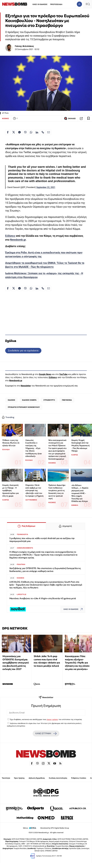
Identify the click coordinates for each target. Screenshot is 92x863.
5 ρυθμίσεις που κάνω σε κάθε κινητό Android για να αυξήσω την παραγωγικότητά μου (42, 540)
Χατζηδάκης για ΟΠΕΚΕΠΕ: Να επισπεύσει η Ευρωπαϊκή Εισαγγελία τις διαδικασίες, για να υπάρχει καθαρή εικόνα (45, 570)
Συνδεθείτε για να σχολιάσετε (23, 350)
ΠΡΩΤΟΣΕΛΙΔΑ (56, 4)
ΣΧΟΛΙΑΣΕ (70, 118)
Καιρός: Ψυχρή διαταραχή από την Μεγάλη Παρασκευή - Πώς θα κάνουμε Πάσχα (80, 445)
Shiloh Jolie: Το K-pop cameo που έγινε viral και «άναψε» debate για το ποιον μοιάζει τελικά (47, 661)
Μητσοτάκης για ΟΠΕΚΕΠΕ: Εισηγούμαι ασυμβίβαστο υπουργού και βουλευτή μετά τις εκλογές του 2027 (15, 663)
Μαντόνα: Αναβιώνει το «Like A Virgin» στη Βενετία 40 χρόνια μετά (42, 598)
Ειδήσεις (10, 235)
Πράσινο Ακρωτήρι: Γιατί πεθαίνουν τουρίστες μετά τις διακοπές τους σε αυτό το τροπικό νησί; (57, 492)
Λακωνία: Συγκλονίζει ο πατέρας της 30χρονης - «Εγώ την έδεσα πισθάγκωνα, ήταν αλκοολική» (33, 448)
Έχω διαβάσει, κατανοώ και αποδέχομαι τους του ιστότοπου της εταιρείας (46, 719)
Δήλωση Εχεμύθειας (37, 778)
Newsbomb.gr (18, 239)
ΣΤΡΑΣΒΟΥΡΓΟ (49, 400)
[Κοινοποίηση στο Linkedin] (37, 132)
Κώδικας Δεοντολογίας (58, 778)
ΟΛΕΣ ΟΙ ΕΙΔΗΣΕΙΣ (39, 4)
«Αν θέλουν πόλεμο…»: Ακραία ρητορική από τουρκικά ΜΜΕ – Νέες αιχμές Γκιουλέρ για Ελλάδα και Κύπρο (79, 493)
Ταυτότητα (6, 778)
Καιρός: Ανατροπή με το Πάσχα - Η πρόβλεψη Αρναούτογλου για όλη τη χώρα (10, 490)
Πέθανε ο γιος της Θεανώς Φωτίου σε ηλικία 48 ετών (11, 443)
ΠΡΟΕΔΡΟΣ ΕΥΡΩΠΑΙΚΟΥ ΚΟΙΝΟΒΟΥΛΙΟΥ (24, 407)
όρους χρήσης (52, 719)
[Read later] (88, 118)
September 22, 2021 (45, 187)
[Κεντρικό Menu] (88, 4)
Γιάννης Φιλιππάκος (24, 46)
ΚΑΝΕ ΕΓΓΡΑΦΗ (45, 733)
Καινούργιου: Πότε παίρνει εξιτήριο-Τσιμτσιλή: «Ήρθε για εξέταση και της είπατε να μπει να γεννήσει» (77, 663)
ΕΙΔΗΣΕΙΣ (11, 400)
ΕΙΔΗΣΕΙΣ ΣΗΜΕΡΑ (29, 400)
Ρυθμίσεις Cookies (78, 778)
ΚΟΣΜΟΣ (5, 118)
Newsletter (26, 385)
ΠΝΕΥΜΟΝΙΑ (67, 400)
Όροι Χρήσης (19, 778)
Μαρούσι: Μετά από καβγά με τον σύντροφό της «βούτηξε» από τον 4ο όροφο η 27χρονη (34, 490)
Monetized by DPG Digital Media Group (54, 828)
